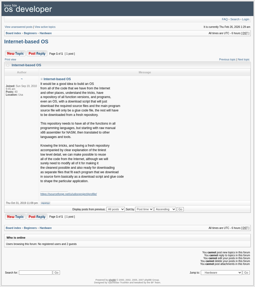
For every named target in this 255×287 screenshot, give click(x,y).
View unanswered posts (18, 26)
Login (245, 19)
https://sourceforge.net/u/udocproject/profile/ (68, 194)
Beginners (30, 33)
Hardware (46, 33)
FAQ (225, 19)
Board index (13, 33)
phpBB (112, 280)
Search (234, 19)
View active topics (45, 26)
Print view (10, 59)
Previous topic (227, 59)
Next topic (243, 59)
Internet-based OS (26, 41)
